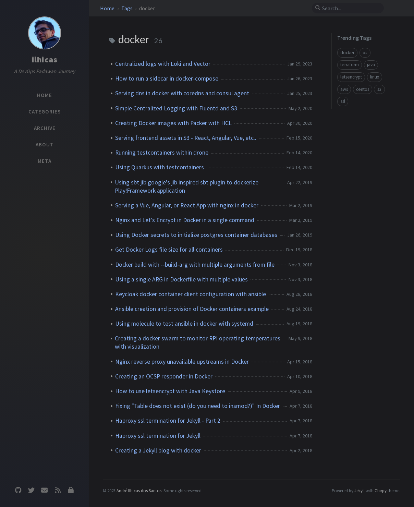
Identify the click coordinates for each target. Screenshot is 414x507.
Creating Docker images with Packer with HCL (173, 123)
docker (347, 53)
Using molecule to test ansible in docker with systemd (184, 323)
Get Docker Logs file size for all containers (169, 249)
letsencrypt (351, 77)
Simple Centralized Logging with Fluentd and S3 (176, 108)
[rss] (57, 490)
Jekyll (359, 490)
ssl (343, 101)
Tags (127, 8)
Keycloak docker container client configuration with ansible (190, 294)
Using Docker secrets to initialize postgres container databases (196, 235)
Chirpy (381, 490)
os (365, 53)
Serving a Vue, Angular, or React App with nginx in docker (186, 205)
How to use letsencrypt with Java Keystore (170, 391)
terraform (349, 65)
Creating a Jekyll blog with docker (158, 450)
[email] (44, 490)
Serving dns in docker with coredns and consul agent (182, 93)
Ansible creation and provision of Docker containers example (192, 309)
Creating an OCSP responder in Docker (163, 376)
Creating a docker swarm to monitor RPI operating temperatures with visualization (197, 342)
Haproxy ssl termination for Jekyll (157, 435)
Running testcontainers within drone (161, 152)
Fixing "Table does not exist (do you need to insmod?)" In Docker (197, 406)
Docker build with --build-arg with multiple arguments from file (195, 264)
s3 (379, 89)
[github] (18, 490)
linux (374, 77)
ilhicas (45, 59)
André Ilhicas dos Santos (139, 490)
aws (344, 89)
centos (362, 89)
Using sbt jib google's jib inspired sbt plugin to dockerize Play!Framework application (186, 186)
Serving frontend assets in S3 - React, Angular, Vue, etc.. (185, 138)
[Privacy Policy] (70, 490)
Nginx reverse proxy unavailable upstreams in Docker (182, 361)
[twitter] (31, 490)
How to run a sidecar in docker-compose (166, 78)
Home (107, 8)
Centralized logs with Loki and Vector (162, 64)
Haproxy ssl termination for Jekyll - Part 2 (167, 420)
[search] (350, 8)
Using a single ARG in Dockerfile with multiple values (181, 279)
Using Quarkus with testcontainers (159, 167)
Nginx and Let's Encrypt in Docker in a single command (184, 220)
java (371, 65)
